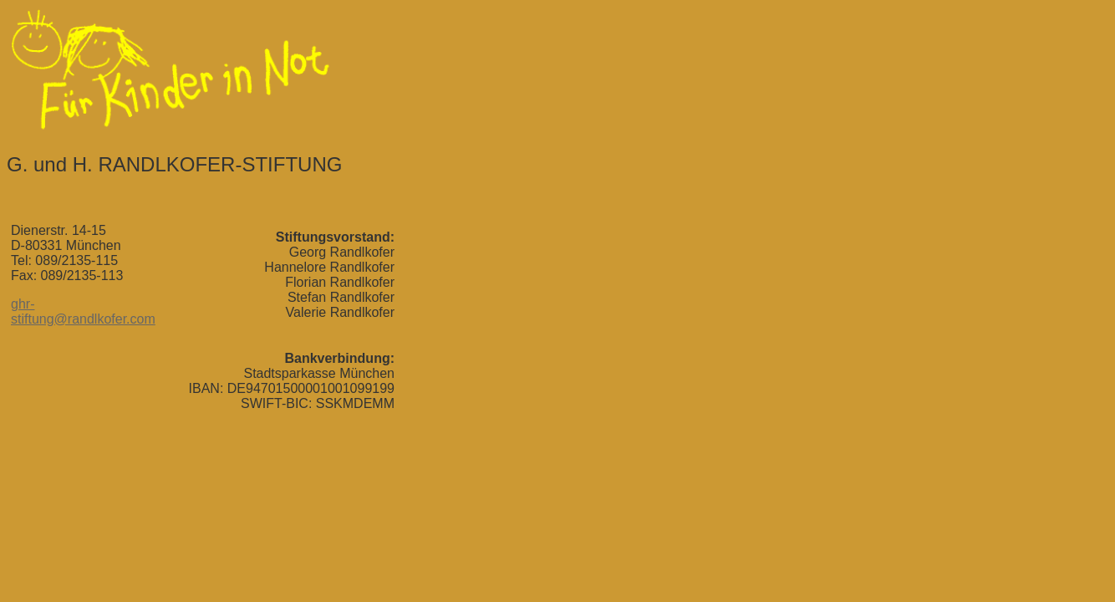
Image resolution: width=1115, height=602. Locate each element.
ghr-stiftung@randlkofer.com (83, 311)
